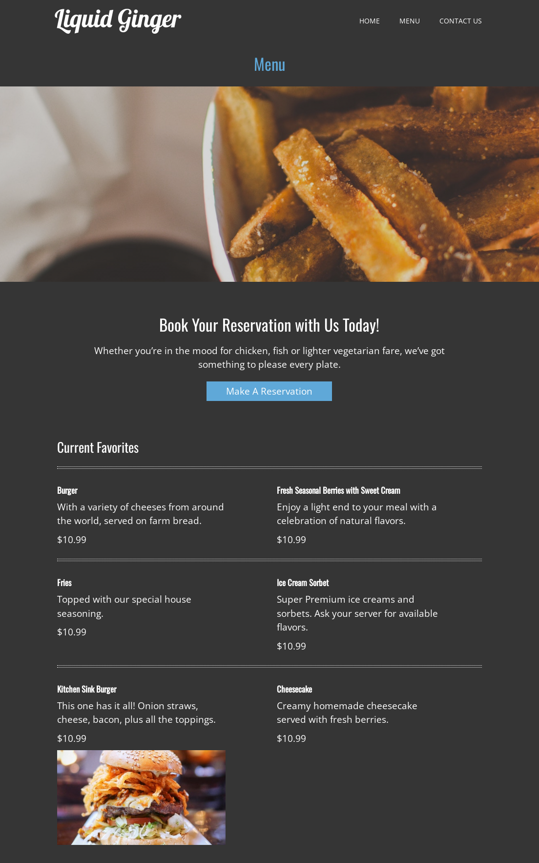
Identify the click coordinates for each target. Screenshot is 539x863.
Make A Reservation (269, 391)
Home (369, 20)
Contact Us (460, 20)
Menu (409, 20)
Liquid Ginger (118, 18)
